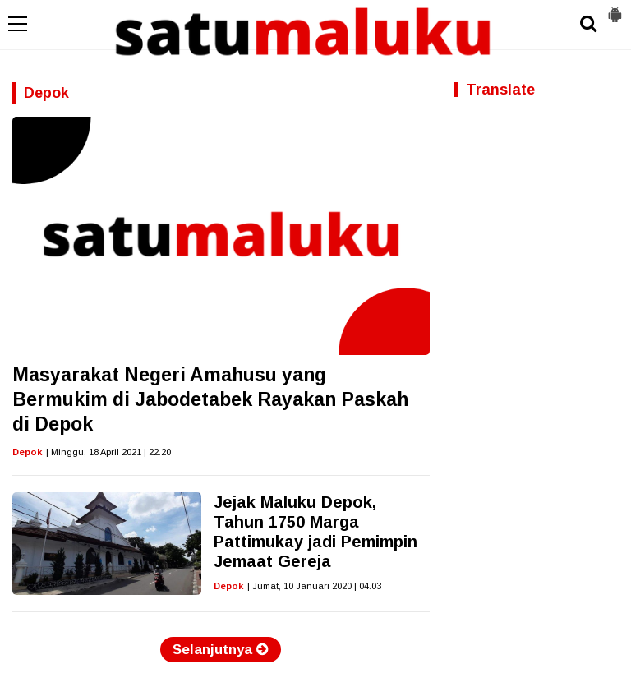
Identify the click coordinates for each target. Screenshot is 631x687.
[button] (614, 8)
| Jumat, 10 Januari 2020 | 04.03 (314, 586)
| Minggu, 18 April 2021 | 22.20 (108, 452)
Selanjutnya (221, 649)
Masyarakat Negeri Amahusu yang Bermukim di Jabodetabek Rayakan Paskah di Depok (210, 399)
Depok (27, 452)
